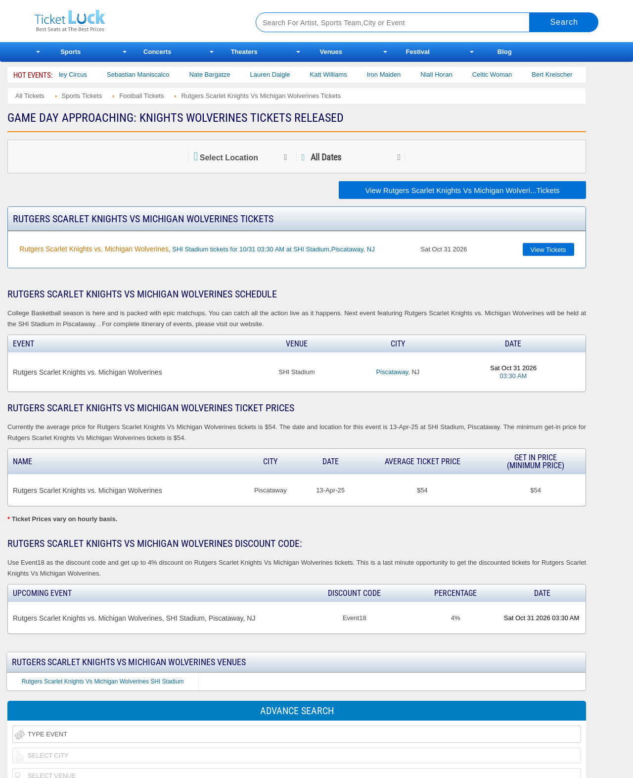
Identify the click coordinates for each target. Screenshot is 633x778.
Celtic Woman (502, 74)
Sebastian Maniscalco (148, 74)
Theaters (244, 51)
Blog (504, 51)
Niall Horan (446, 74)
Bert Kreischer (562, 74)
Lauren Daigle (280, 74)
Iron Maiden (394, 74)
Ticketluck (133, 21)
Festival (418, 51)
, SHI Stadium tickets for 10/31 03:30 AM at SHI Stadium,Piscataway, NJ (196, 249)
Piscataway (392, 372)
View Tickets (548, 249)
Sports (70, 51)
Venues (330, 51)
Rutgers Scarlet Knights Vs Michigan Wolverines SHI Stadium (103, 681)
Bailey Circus (78, 74)
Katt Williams (338, 74)
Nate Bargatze (219, 74)
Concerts (157, 51)
